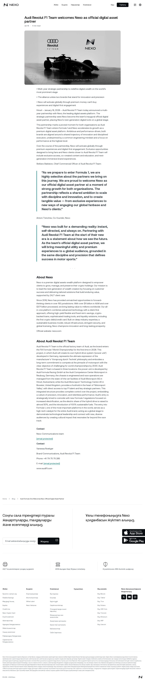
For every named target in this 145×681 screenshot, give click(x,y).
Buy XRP (100, 620)
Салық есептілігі (9, 632)
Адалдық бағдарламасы (11, 624)
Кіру (112, 5)
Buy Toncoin (102, 613)
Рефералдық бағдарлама (12, 636)
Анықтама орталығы (58, 621)
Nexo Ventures (31, 605)
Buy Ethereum (102, 617)
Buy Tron (101, 601)
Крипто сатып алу (10, 594)
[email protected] (44, 438)
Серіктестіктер (56, 605)
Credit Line (6, 609)
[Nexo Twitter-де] (123, 597)
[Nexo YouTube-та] (129, 597)
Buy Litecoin (102, 624)
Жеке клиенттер (9, 628)
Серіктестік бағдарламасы (8, 641)
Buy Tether (101, 598)
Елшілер (53, 598)
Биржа (5, 605)
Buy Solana (101, 605)
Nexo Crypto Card (9, 613)
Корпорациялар (32, 594)
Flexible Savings (8, 598)
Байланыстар (55, 629)
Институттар (32, 598)
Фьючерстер (8, 620)
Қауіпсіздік (54, 601)
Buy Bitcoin (101, 594)
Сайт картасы (55, 632)
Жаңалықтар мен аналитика (56, 616)
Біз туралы (54, 594)
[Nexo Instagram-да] (135, 597)
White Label (30, 601)
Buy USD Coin (102, 609)
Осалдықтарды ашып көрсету (58, 610)
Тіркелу (122, 5)
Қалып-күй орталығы (58, 625)
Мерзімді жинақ (8, 601)
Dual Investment (8, 617)
